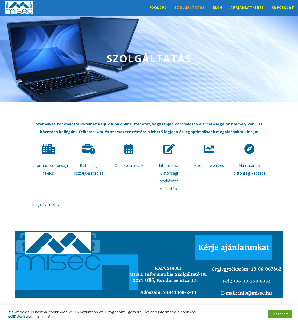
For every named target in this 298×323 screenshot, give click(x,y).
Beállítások (15, 316)
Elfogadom (280, 314)
